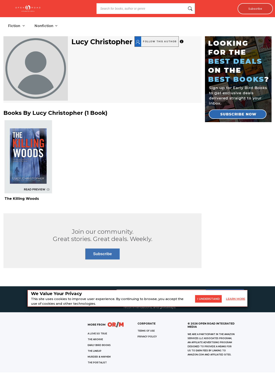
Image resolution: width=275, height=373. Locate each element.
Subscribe (254, 9)
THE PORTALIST (97, 363)
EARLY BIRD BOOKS (99, 345)
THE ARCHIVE (95, 340)
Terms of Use (146, 331)
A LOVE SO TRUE (97, 334)
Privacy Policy (147, 337)
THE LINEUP (94, 351)
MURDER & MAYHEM (99, 357)
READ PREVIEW (37, 189)
